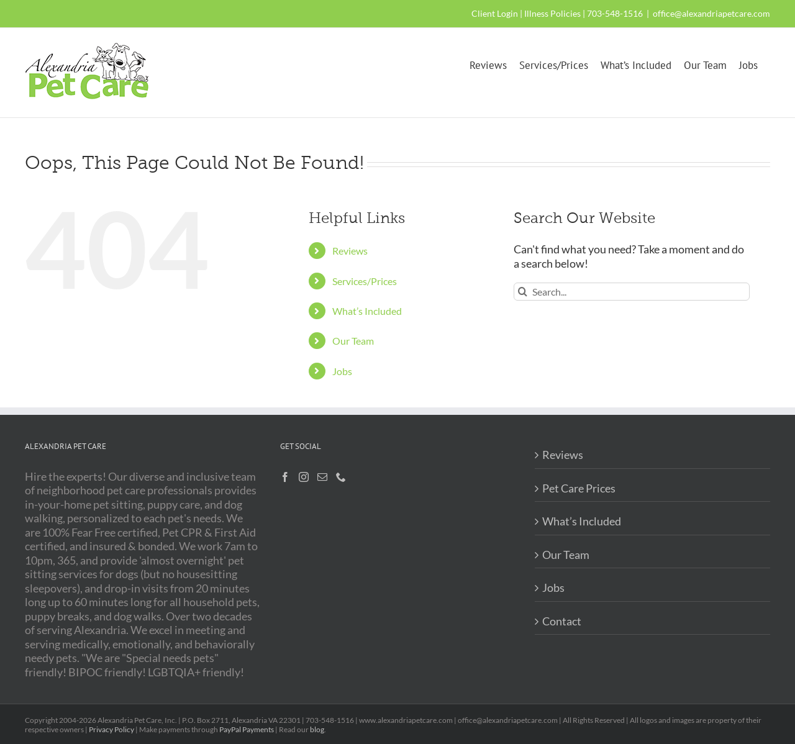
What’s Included (367, 311)
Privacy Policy (111, 729)
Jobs (342, 371)
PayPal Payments (246, 729)
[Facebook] (285, 477)
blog (317, 729)
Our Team (353, 341)
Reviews (350, 250)
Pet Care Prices (579, 488)
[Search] (523, 292)
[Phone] (341, 477)
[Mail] (322, 477)
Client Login (494, 13)
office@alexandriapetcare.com (711, 13)
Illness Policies (552, 13)
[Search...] (632, 292)
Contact (561, 621)
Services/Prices (364, 281)
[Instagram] (304, 477)
